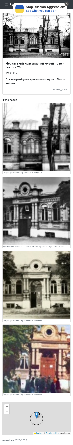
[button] (36, 418)
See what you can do (40, 11)
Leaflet (38, 433)
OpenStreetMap (52, 433)
